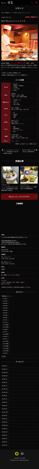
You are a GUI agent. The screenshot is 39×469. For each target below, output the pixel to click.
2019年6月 (4, 428)
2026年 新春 (5, 350)
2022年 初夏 (5, 324)
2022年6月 (4, 405)
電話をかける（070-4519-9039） (19, 197)
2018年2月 (4, 442)
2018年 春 (5, 305)
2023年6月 (4, 395)
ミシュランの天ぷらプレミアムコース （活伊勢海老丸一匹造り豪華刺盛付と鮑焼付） (10, 151)
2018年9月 (4, 435)
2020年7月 (4, 418)
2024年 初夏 (5, 343)
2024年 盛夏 (5, 346)
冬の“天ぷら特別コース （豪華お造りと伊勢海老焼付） (29, 150)
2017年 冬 (5, 298)
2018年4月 (4, 438)
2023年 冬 (5, 331)
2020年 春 (5, 317)
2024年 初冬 (5, 341)
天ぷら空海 (22, 458)
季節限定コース (34, 17)
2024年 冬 (5, 339)
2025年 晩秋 (5, 348)
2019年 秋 (5, 312)
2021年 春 (5, 322)
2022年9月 (4, 402)
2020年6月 (4, 422)
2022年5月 (4, 409)
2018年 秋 (5, 308)
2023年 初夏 (5, 334)
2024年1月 (4, 385)
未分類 (3, 356)
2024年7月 (4, 379)
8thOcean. (27, 460)
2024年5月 (4, 382)
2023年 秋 (5, 336)
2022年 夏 (5, 329)
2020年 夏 (5, 315)
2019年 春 (5, 310)
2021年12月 (5, 412)
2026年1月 (4, 369)
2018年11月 (5, 432)
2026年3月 (4, 366)
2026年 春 (5, 353)
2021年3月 (4, 415)
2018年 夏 (5, 303)
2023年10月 (5, 392)
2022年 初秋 (5, 327)
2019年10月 (5, 425)
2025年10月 (5, 372)
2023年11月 (5, 389)
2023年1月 (4, 399)
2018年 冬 (27, 17)
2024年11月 (5, 375)
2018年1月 (4, 445)
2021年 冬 (5, 320)
